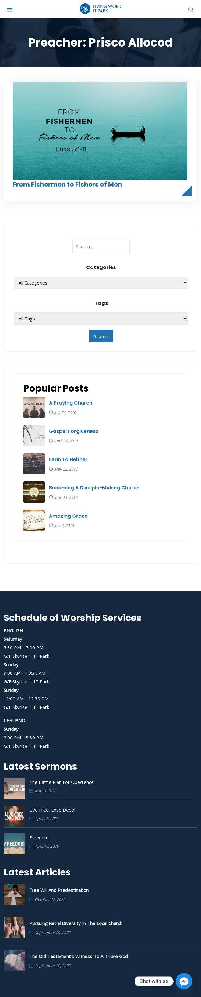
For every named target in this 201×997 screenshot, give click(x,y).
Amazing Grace (68, 516)
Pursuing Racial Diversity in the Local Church (75, 923)
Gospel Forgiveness (73, 431)
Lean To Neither (68, 459)
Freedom (38, 837)
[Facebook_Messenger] (184, 981)
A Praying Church (70, 403)
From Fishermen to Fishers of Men (67, 184)
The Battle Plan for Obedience (61, 782)
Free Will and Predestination (59, 890)
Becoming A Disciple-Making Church (94, 488)
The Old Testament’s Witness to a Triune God (78, 956)
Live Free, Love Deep (51, 810)
